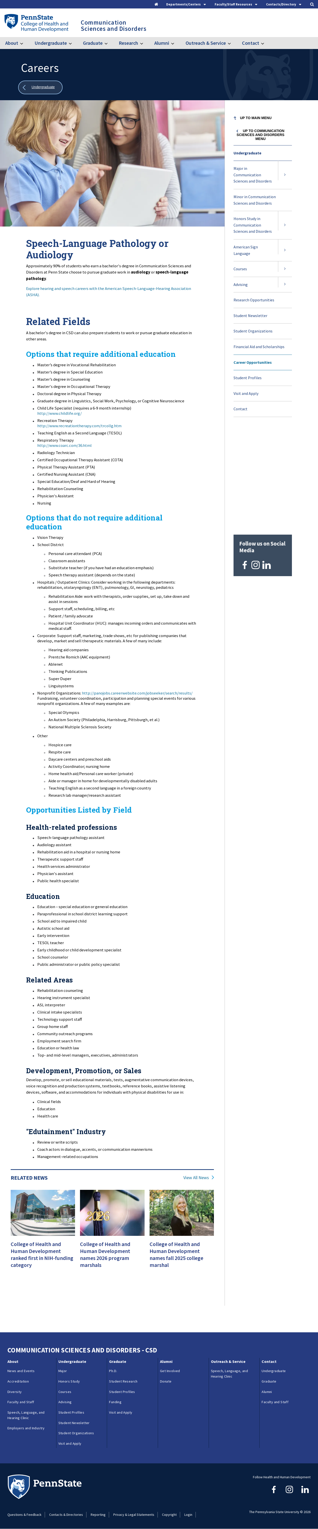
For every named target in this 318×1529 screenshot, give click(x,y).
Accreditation (18, 1381)
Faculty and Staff (20, 1402)
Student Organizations (253, 330)
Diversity (14, 1392)
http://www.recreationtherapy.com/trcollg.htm (79, 425)
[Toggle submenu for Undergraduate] (73, 43)
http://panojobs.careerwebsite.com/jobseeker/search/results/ (137, 693)
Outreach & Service (206, 43)
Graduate (93, 43)
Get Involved (170, 1371)
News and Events (21, 1371)
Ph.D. (113, 1371)
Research (128, 43)
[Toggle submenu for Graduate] (109, 43)
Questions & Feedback (24, 1514)
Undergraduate (51, 43)
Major (62, 1371)
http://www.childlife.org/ (59, 413)
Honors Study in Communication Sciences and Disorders (253, 225)
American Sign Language (246, 250)
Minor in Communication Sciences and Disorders (255, 200)
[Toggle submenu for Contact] (265, 43)
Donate (165, 1381)
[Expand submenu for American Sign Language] (285, 250)
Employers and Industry (26, 1428)
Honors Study (69, 1381)
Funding (115, 1402)
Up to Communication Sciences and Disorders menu (260, 135)
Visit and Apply (246, 393)
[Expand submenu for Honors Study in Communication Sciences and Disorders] (285, 225)
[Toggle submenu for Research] (144, 43)
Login (188, 1514)
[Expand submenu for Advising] (285, 284)
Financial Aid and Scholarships (259, 346)
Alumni (161, 43)
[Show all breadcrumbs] (40, 87)
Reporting (98, 1514)
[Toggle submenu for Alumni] (175, 43)
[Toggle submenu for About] (24, 43)
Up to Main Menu (256, 118)
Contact (250, 43)
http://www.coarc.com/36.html (64, 445)
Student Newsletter (250, 315)
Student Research (123, 1381)
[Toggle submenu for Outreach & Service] (232, 43)
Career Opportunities (253, 362)
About (11, 43)
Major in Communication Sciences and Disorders (253, 175)
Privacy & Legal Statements (133, 1514)
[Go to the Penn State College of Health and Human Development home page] (36, 22)
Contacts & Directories (66, 1514)
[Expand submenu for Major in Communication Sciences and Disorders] (285, 175)
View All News (196, 1177)
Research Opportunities (254, 299)
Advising (241, 284)
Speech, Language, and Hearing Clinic (25, 1415)
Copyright (169, 1514)
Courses (240, 268)
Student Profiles (248, 377)
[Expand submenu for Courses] (285, 269)
